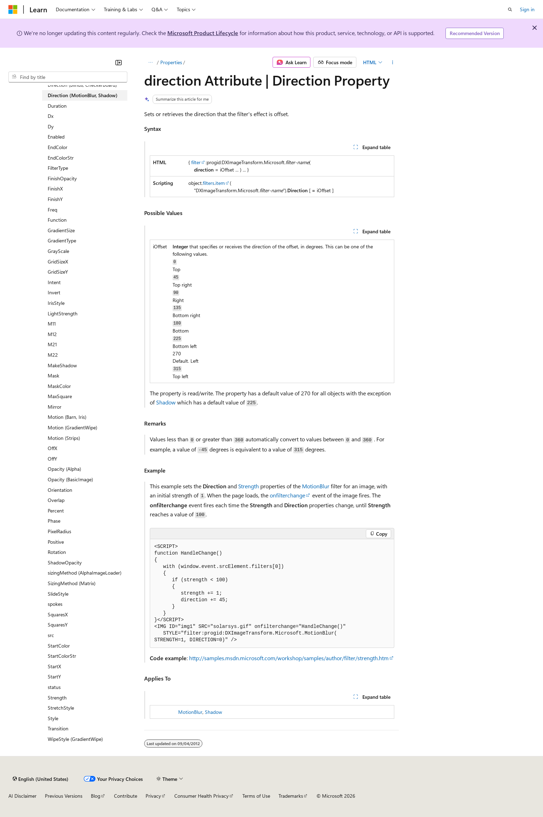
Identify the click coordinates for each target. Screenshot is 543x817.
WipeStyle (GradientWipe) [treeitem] (75, 739)
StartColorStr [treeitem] (62, 655)
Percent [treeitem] (56, 510)
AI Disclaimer (22, 795)
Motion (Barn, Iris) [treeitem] (67, 417)
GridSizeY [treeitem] (58, 271)
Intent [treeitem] (54, 282)
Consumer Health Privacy (201, 795)
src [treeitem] (51, 635)
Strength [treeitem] (57, 697)
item (220, 183)
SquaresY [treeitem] (58, 624)
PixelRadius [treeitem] (59, 531)
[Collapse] (118, 62)
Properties (171, 62)
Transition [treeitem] (58, 728)
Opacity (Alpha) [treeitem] (64, 469)
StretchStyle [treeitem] (61, 707)
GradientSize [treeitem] (61, 230)
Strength (248, 486)
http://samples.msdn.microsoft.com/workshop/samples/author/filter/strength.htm (289, 658)
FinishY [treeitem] (55, 199)
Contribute (125, 795)
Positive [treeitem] (56, 541)
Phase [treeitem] (54, 520)
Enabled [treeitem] (56, 136)
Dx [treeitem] (50, 116)
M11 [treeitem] (52, 323)
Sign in (527, 9)
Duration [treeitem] (57, 105)
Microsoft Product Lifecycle (202, 32)
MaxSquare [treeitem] (60, 396)
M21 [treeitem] (52, 344)
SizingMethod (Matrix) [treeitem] (71, 583)
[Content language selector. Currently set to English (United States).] (40, 778)
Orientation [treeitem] (60, 490)
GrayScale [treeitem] (58, 251)
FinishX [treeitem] (55, 188)
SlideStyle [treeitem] (58, 593)
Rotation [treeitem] (57, 552)
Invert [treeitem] (54, 292)
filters (208, 183)
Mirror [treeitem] (54, 406)
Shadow (166, 402)
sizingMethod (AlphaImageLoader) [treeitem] (84, 572)
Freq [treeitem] (52, 209)
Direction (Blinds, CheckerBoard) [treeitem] (82, 84)
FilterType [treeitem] (58, 168)
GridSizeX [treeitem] (58, 261)
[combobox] (67, 77)
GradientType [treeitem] (62, 240)
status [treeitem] (54, 687)
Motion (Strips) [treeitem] (64, 438)
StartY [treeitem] (54, 676)
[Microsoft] (13, 9)
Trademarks (291, 795)
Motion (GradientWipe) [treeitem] (72, 427)
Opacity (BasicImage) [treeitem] (70, 479)
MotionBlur (315, 486)
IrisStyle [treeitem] (56, 303)
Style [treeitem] (53, 718)
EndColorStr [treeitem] (61, 157)
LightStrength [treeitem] (63, 313)
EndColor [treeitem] (57, 147)
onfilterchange (287, 495)
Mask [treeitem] (53, 375)
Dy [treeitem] (51, 126)
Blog (95, 795)
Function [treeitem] (57, 219)
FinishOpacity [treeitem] (62, 178)
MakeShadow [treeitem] (62, 365)
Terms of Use (256, 795)
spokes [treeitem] (55, 604)
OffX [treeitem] (52, 448)
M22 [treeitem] (53, 354)
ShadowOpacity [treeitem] (65, 562)
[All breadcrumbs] (150, 62)
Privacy (153, 795)
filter (196, 162)
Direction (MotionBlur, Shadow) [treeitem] (83, 95)
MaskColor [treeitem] (59, 386)
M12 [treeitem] (52, 334)
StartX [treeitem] (54, 666)
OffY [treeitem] (52, 458)
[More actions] (393, 62)
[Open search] (510, 9)
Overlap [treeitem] (56, 500)
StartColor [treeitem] (59, 645)
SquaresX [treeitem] (58, 614)
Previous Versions (63, 795)
